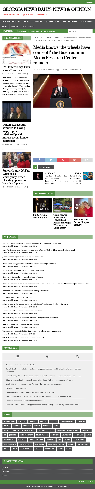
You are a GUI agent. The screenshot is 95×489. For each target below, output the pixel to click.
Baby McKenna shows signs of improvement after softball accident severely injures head (38, 250)
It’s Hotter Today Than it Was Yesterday (16, 68)
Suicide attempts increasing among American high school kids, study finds (32, 243)
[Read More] (23, 94)
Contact (5, 475)
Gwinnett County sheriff (68, 430)
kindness (55, 435)
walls (60, 449)
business (53, 421)
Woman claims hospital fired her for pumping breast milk (25, 290)
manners (21, 439)
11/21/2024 (8, 144)
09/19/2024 (8, 187)
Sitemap (5, 471)
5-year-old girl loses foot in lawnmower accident (22, 310)
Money (5, 26)
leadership (66, 435)
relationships (10, 444)
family (37, 426)
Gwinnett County (45, 430)
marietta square (36, 439)
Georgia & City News (10, 21)
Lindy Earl (79, 435)
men (59, 439)
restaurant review (56, 444)
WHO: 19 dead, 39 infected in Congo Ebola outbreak (23, 337)
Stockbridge (26, 449)
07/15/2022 (40, 69)
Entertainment (28, 26)
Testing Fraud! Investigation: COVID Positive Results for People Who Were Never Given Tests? (62, 221)
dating (7, 426)
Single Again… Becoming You (40, 216)
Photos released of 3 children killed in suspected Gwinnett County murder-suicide (38, 396)
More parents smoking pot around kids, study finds (23, 270)
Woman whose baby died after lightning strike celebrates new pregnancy (32, 331)
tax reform (50, 449)
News (65, 69)
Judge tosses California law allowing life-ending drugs (23, 256)
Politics (27, 21)
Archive (14, 26)
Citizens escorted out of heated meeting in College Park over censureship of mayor (39, 380)
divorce (16, 426)
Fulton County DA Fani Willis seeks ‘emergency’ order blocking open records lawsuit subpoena (16, 177)
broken (43, 421)
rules (6, 449)
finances (47, 426)
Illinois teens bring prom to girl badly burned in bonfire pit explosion (29, 263)
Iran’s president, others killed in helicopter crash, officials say (30, 392)
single (14, 449)
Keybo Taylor (42, 435)
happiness (86, 430)
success (38, 449)
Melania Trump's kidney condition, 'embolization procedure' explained (30, 317)
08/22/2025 (8, 73)
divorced (27, 426)
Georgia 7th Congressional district (19, 430)
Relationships (87, 21)
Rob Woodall (82, 444)
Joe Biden (13, 435)
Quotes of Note (52, 21)
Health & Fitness (70, 21)
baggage (33, 421)
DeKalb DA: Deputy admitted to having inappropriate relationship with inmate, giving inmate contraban (15, 132)
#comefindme (9, 421)
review (71, 444)
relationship (79, 439)
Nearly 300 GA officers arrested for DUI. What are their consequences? (34, 384)
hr (5, 435)
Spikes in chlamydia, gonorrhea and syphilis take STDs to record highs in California (35, 304)
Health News (13, 246)
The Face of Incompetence (16, 388)
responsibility (25, 444)
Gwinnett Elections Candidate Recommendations (25, 400)
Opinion (38, 21)
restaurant (40, 444)
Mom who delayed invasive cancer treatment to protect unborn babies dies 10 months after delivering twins (46, 283)
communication (67, 421)
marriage (50, 439)
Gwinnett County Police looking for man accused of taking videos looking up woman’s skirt (42, 404)
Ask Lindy (22, 421)
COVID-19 (81, 421)
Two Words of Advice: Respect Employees (81, 222)
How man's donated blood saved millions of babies (22, 277)
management (9, 439)
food (56, 426)
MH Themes (66, 486)
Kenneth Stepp (53, 69)
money (67, 439)
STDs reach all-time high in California (17, 297)
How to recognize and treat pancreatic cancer (21, 324)
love (89, 435)
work (68, 449)
